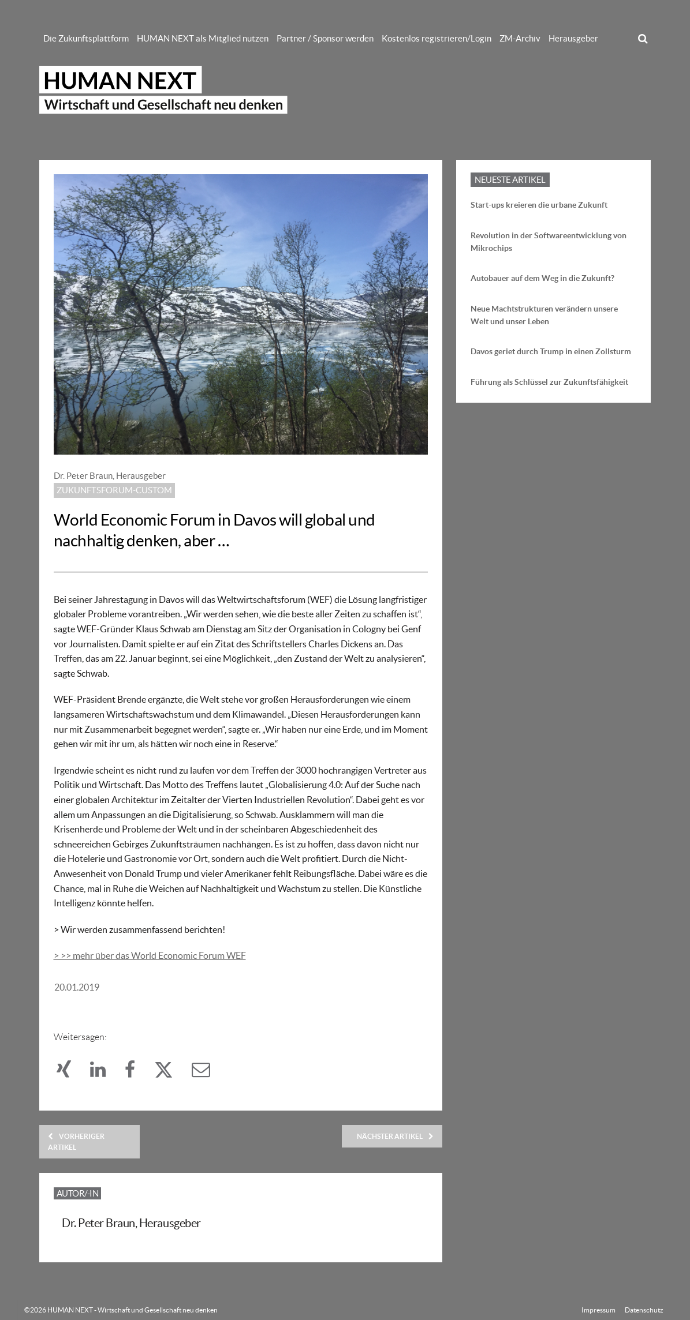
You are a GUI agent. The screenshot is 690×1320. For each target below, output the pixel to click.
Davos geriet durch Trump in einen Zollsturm (551, 351)
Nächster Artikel (395, 1136)
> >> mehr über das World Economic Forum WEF (150, 955)
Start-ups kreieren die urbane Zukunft (539, 204)
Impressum (598, 1310)
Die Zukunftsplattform (86, 38)
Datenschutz (644, 1310)
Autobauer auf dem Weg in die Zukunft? (542, 278)
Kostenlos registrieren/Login (436, 38)
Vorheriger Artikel (76, 1141)
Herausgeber (573, 38)
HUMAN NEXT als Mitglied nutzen (202, 38)
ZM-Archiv (519, 38)
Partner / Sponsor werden (325, 38)
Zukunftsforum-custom (114, 490)
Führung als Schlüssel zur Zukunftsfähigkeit (549, 382)
